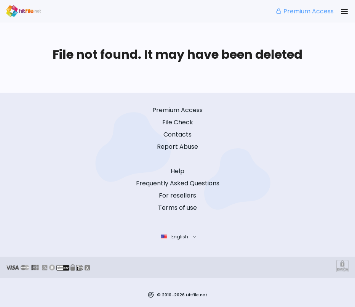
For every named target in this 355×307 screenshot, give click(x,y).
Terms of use (177, 207)
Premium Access (304, 11)
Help (177, 171)
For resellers (177, 195)
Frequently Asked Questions (177, 183)
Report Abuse (177, 146)
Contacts (177, 134)
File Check (177, 122)
